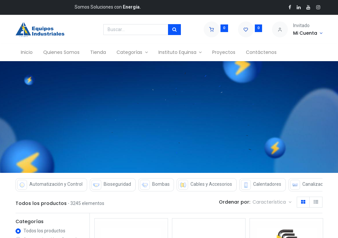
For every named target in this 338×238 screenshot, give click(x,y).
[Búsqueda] (174, 29)
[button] (272, 202)
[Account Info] (307, 33)
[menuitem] (27, 53)
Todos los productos (44, 230)
